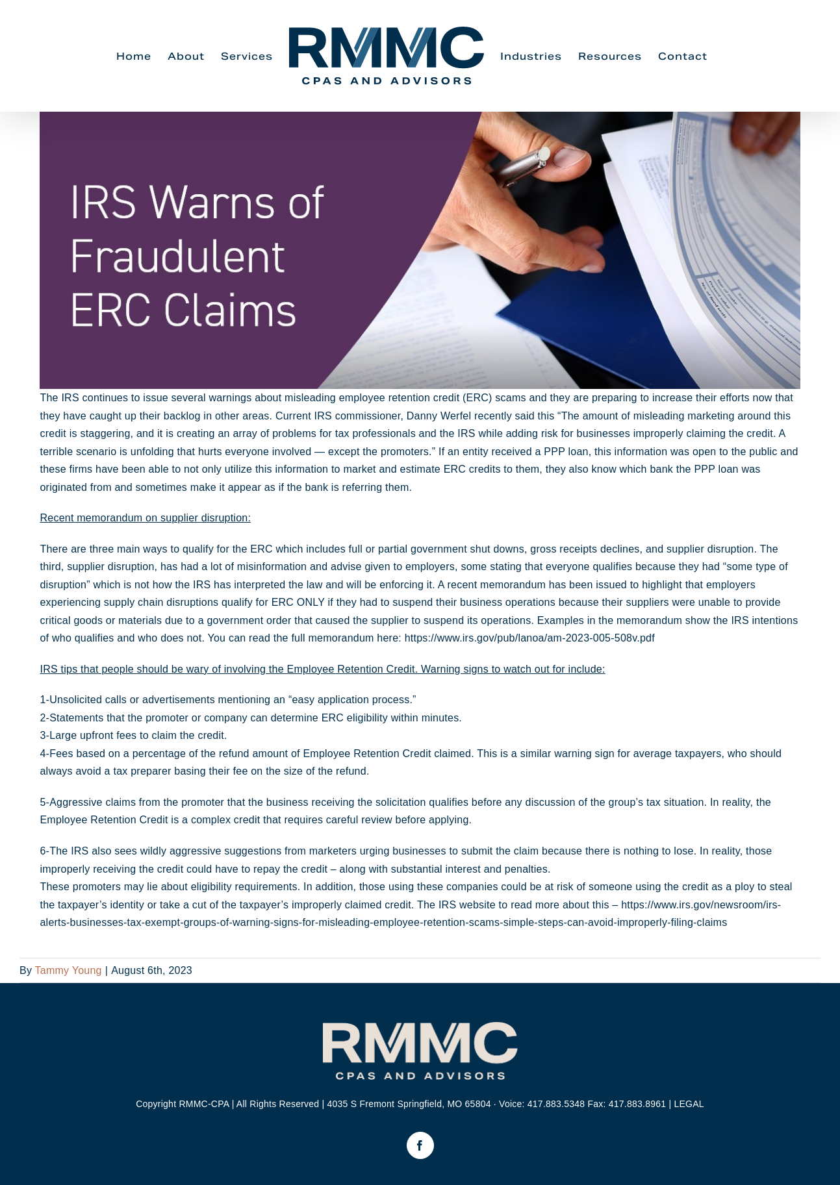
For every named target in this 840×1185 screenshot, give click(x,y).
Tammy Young (68, 970)
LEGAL (689, 1104)
